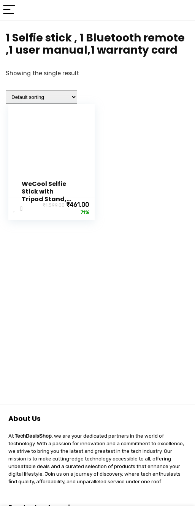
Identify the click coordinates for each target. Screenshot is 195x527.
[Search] (183, 10)
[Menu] (9, 10)
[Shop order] (41, 97)
